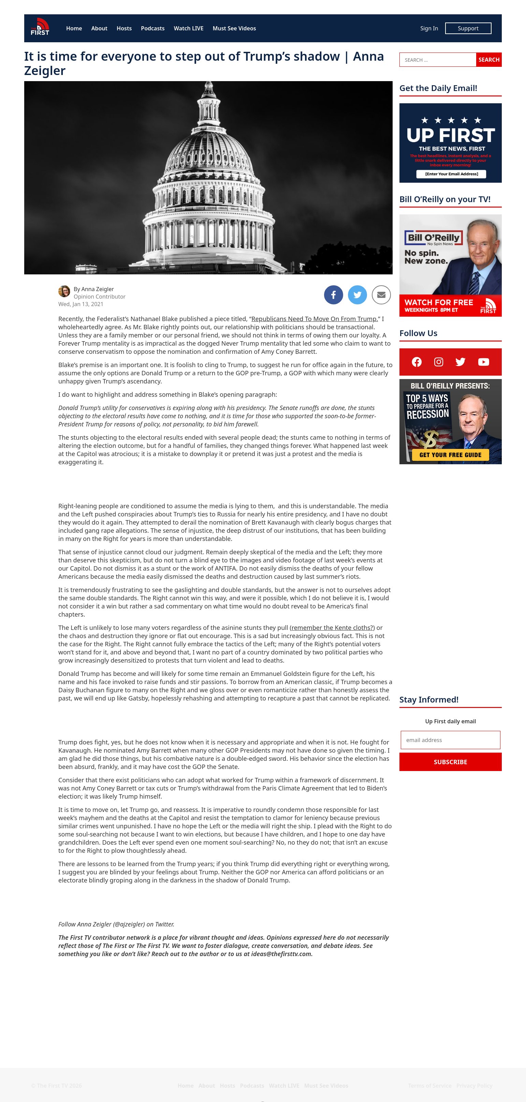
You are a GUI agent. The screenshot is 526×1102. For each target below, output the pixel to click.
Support (468, 28)
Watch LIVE (189, 28)
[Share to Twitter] (357, 294)
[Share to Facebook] (333, 294)
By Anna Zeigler (94, 289)
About (99, 28)
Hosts (124, 28)
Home (74, 28)
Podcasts (152, 28)
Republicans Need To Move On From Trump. (314, 319)
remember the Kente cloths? (332, 627)
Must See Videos (234, 28)
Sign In (429, 28)
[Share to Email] (381, 294)
